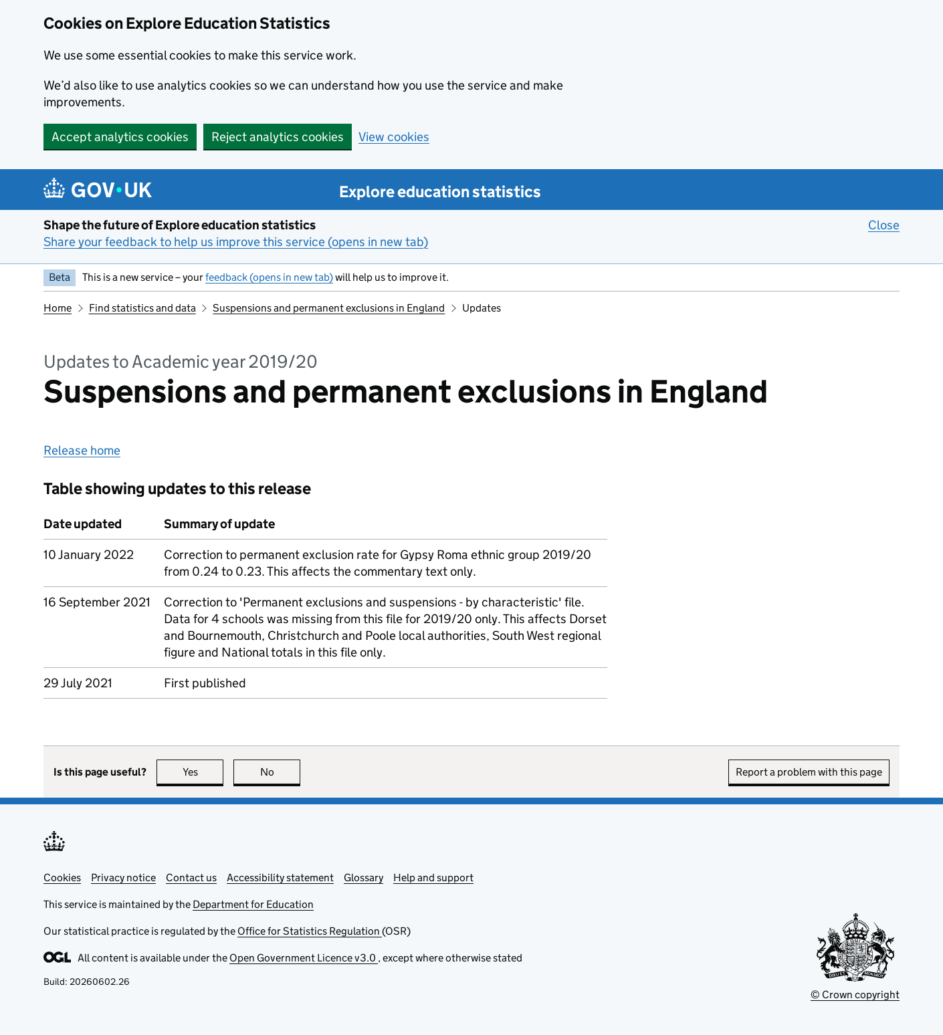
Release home (81, 450)
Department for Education (253, 904)
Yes (203, 772)
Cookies (62, 877)
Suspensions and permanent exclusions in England (329, 308)
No (280, 772)
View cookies (393, 136)
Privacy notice (123, 877)
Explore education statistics (440, 191)
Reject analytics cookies (277, 136)
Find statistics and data (142, 308)
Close (884, 225)
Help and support (433, 877)
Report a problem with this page (809, 772)
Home (57, 308)
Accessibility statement (280, 877)
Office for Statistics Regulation (309, 931)
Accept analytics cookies (120, 136)
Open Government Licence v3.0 (303, 957)
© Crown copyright (855, 994)
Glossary (363, 877)
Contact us (191, 877)
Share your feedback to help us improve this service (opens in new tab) (235, 241)
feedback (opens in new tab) (269, 277)
